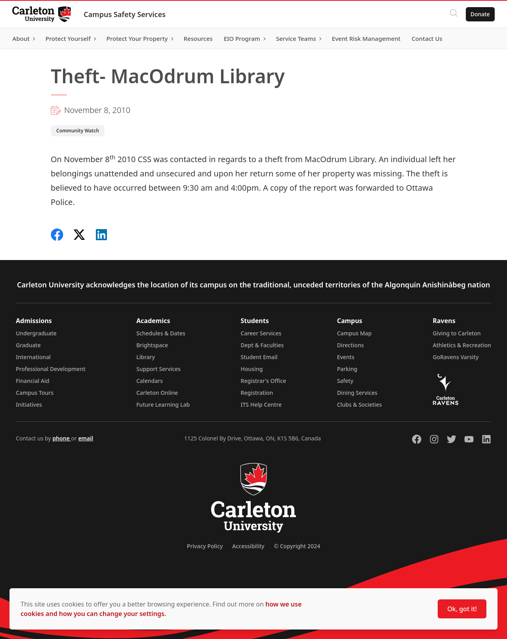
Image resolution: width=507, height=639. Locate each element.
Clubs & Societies (359, 404)
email (85, 438)
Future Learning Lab (163, 404)
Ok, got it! (462, 609)
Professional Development (51, 369)
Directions (350, 345)
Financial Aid (32, 381)
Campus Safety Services (125, 14)
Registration (257, 392)
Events (346, 357)
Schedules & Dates (160, 333)
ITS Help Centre (261, 404)
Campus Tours (34, 392)
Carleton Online (157, 392)
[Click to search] (453, 14)
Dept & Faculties (262, 345)
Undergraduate (36, 333)
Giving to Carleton (457, 333)
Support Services (158, 369)
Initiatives (29, 404)
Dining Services (357, 392)
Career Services (261, 333)
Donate (480, 14)
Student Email (259, 357)
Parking (347, 369)
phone (61, 438)
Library (145, 357)
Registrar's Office (263, 381)
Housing (252, 369)
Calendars (149, 381)
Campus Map (354, 333)
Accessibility (248, 546)
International (33, 357)
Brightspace (152, 345)
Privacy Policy (205, 546)
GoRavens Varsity (456, 357)
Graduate (28, 345)
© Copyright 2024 (297, 546)
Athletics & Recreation (462, 345)
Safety (345, 381)
